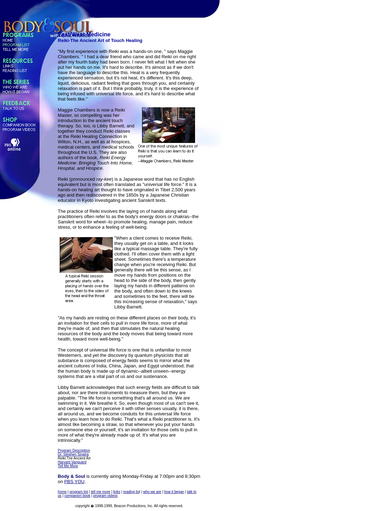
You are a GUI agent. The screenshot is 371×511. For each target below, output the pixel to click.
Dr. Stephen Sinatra (73, 454)
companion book (77, 496)
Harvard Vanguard (72, 462)
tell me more (100, 492)
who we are (152, 492)
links (116, 492)
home (62, 492)
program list (79, 492)
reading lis (131, 492)
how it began (174, 492)
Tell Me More (68, 466)
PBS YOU (74, 481)
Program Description (74, 450)
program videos (105, 496)
